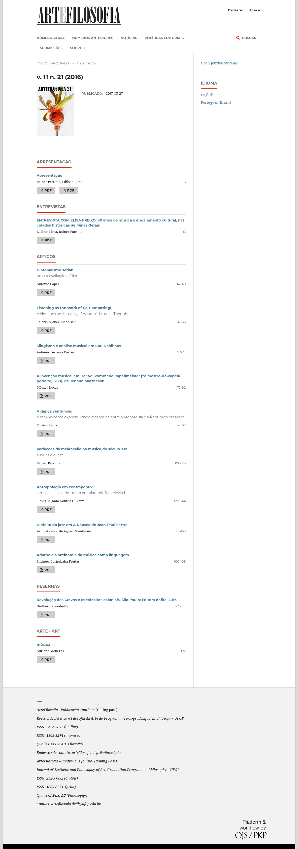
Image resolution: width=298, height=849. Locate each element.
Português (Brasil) (216, 102)
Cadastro (235, 10)
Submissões (51, 48)
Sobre (76, 48)
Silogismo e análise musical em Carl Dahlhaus (79, 346)
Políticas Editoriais (164, 38)
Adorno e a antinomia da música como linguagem (83, 555)
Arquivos (60, 63)
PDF (48, 190)
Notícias (129, 38)
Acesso (255, 10)
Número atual (51, 38)
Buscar (248, 38)
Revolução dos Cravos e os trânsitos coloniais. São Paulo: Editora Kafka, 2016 (107, 600)
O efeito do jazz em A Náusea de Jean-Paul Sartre (82, 525)
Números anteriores (92, 38)
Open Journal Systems (219, 63)
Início (42, 63)
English (207, 94)
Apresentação (49, 175)
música (43, 644)
